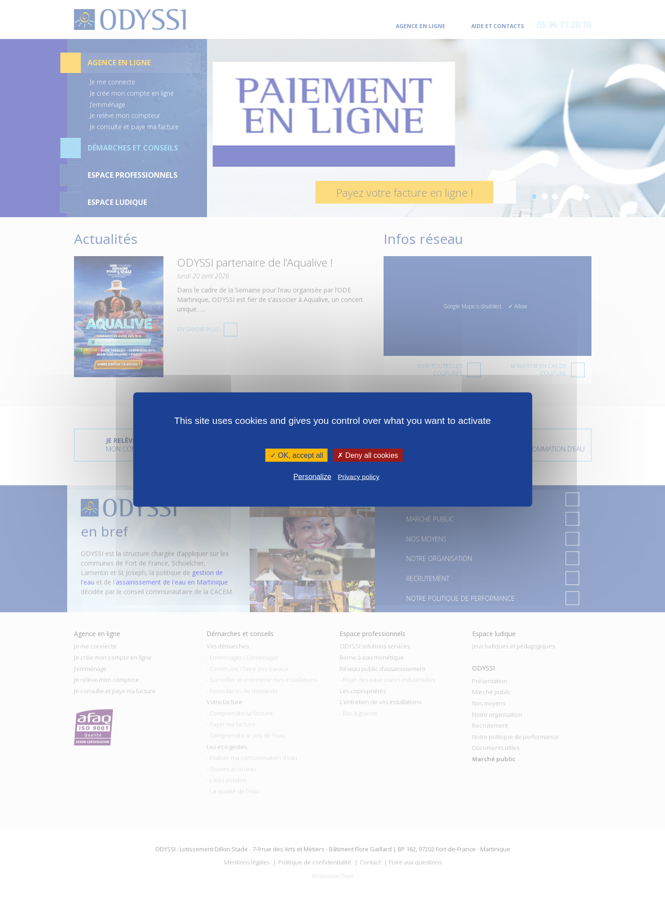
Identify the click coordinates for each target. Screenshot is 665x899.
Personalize (312, 477)
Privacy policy (358, 477)
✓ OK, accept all (296, 455)
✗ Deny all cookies (367, 455)
